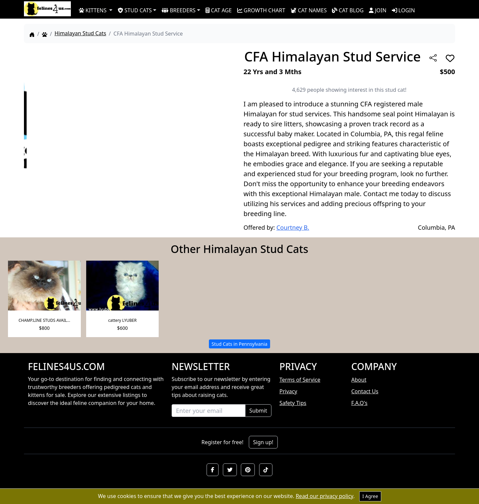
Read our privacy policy (324, 496)
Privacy (288, 391)
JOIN (377, 10)
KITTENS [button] (92, 10)
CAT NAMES (308, 10)
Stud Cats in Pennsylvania (239, 344)
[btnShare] (433, 58)
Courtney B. (292, 227)
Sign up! (263, 442)
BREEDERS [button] (178, 10)
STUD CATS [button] (135, 10)
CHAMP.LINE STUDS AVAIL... (44, 320)
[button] (213, 469)
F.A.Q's (359, 403)
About (358, 379)
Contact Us (364, 391)
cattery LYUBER (122, 320)
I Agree (370, 496)
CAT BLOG (348, 10)
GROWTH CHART (261, 10)
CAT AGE (219, 10)
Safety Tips (292, 403)
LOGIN (403, 10)
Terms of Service (299, 379)
